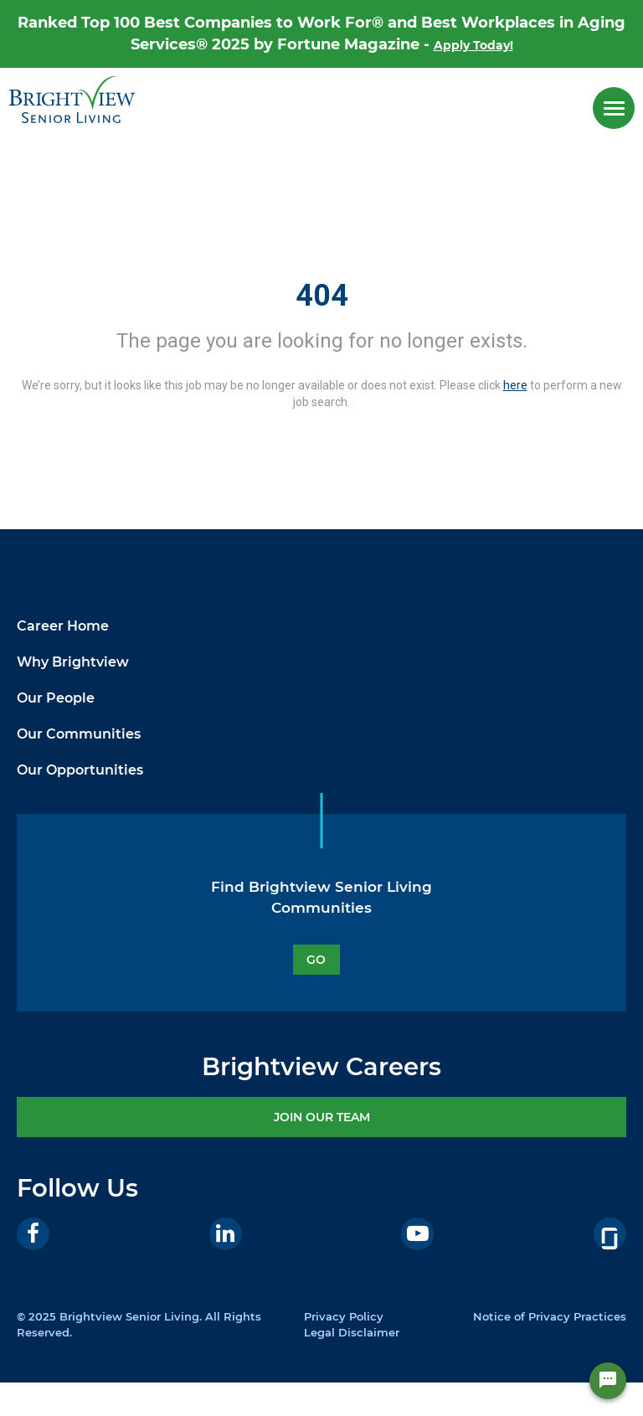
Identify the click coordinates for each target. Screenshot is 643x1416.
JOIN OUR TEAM (322, 1117)
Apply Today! (473, 45)
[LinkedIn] (225, 1234)
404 (322, 295)
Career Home (63, 626)
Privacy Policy (343, 1316)
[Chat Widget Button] (607, 1390)
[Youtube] (417, 1234)
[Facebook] (33, 1234)
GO (316, 959)
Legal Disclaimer (351, 1332)
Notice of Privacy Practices (549, 1316)
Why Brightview (73, 662)
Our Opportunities (80, 770)
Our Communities (79, 734)
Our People (56, 698)
